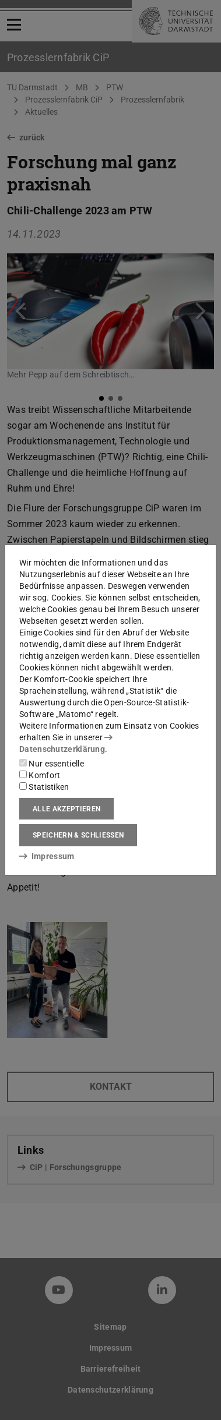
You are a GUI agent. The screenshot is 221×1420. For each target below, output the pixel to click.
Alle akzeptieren (66, 809)
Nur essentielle (51, 763)
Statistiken (44, 787)
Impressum (47, 856)
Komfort (39, 775)
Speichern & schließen (78, 835)
